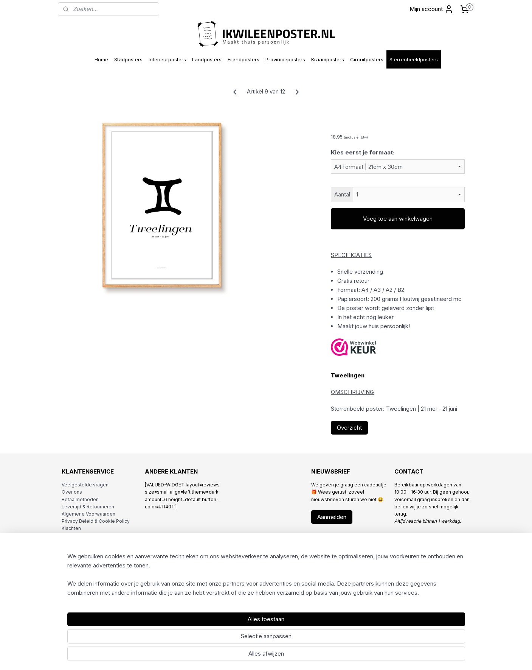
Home (101, 59)
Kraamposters (327, 59)
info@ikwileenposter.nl (434, 536)
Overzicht (349, 427)
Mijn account (431, 9)
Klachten (71, 528)
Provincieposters (285, 59)
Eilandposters (243, 59)
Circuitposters (366, 59)
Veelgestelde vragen (85, 485)
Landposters (207, 59)
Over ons (72, 492)
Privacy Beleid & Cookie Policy (96, 521)
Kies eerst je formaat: (362, 152)
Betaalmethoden (80, 499)
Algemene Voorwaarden (88, 514)
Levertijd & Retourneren (88, 507)
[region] (216, 638)
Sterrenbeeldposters (413, 59)
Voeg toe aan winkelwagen (398, 218)
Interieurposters (167, 59)
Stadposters (128, 59)
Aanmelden (331, 516)
